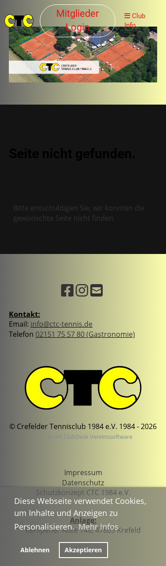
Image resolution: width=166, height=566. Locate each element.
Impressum (83, 472)
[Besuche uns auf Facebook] (67, 290)
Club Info (134, 20)
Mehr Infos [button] (98, 526)
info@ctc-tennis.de (62, 324)
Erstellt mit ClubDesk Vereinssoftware (83, 437)
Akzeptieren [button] (83, 550)
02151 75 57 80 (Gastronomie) (85, 334)
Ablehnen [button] (35, 550)
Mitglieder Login (77, 20)
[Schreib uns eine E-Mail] (96, 290)
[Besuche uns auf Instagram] (82, 290)
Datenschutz (83, 483)
